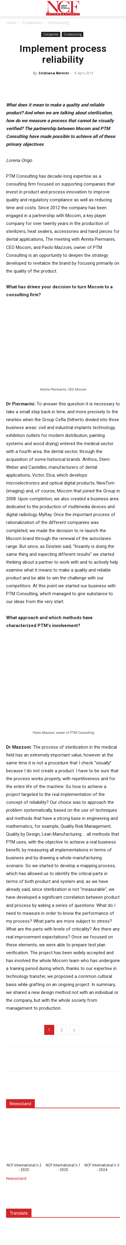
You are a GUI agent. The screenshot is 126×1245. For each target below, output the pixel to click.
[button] (10, 8)
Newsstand (16, 1178)
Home (11, 22)
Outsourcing (58, 22)
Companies (32, 22)
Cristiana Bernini (53, 73)
